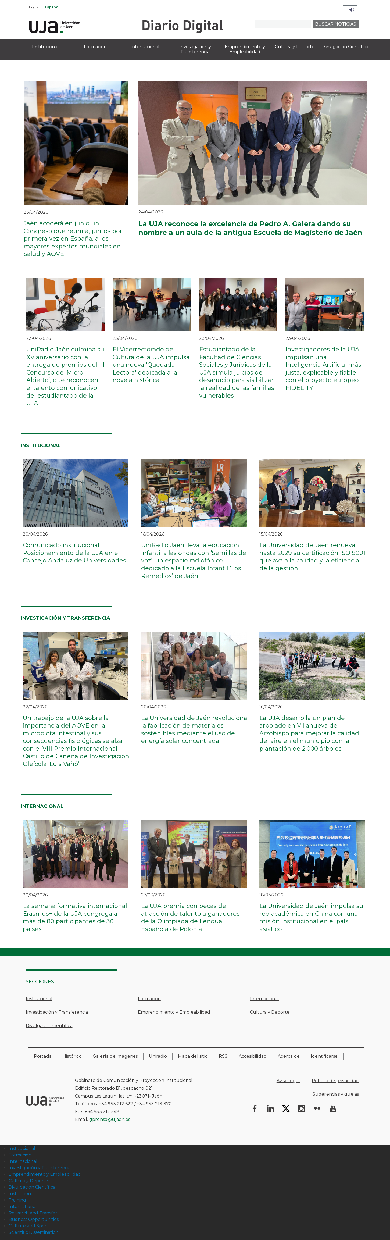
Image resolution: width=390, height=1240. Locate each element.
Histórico (72, 1056)
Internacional (264, 998)
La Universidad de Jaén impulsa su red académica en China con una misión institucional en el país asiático (311, 917)
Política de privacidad (335, 1080)
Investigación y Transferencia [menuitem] (195, 49)
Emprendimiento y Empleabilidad (174, 1012)
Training (17, 1200)
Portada (43, 1056)
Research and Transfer (33, 1213)
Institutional (22, 1193)
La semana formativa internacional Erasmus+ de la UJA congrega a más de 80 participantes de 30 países (75, 917)
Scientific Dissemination (34, 1232)
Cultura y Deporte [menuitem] (294, 46)
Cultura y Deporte (269, 1012)
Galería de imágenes (115, 1056)
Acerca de (289, 1056)
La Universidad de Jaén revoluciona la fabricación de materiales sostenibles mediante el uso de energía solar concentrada (194, 729)
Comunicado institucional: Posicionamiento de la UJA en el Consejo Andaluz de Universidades (74, 552)
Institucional (39, 998)
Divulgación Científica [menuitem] (344, 46)
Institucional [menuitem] (45, 46)
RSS (223, 1056)
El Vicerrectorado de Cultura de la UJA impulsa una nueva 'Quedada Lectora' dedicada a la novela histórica (151, 365)
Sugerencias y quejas (336, 1094)
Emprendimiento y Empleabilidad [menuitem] (245, 49)
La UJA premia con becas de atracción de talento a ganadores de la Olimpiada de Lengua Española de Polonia (190, 917)
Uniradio (158, 1056)
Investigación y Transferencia (57, 1012)
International (23, 1206)
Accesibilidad (253, 1056)
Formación (149, 998)
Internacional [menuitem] (145, 46)
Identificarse (324, 1056)
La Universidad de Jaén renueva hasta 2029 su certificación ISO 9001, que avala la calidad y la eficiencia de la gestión (313, 556)
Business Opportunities (34, 1219)
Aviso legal (288, 1080)
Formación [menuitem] (95, 46)
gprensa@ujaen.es (109, 1119)
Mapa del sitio (193, 1056)
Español (52, 7)
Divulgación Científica (49, 1025)
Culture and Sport (28, 1225)
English (35, 7)
